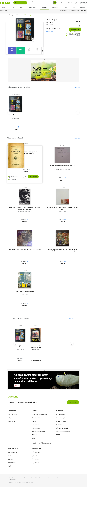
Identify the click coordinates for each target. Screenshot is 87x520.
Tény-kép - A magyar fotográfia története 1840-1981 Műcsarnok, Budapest (24, 208)
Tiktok (35, 460)
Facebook (36, 453)
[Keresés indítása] (54, 2)
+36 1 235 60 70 (12, 415)
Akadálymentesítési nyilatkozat (41, 443)
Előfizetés (83, 11)
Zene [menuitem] (66, 7)
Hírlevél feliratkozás (62, 428)
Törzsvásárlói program (63, 432)
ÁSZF (33, 438)
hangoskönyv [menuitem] (33, 7)
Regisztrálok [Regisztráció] (62, 2)
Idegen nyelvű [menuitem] (56, 7)
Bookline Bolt (12, 422)
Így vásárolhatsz (64, 11)
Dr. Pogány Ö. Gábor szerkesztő (62, 169)
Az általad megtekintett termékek (18, 87)
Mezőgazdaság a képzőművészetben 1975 (62, 166)
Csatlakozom (73, 403)
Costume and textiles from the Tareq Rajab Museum (36, 347)
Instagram (36, 456)
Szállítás (10, 459)
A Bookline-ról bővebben (39, 415)
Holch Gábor (25, 295)
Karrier (34, 422)
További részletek (49, 31)
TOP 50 (58, 435)
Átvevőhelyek (12, 463)
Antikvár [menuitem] (44, 7)
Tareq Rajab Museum (16, 115)
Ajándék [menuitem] (82, 7)
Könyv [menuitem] (3, 7)
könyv (35, 326)
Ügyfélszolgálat (75, 11)
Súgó (9, 466)
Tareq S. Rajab (15, 119)
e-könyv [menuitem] (22, 7)
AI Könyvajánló (20, 3)
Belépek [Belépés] (70, 2)
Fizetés (10, 456)
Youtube (35, 463)
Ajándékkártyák (60, 418)
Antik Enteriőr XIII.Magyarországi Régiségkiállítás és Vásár (62, 208)
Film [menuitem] (74, 7)
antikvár (16, 94)
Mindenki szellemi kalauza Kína (25, 291)
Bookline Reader (61, 422)
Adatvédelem (36, 435)
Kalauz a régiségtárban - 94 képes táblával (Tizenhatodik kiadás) (30, 153)
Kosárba (75, 30)
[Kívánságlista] (76, 3)
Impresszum (35, 425)
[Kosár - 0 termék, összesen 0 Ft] (83, 3)
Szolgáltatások (12, 453)
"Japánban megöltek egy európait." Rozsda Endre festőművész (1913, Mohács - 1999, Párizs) (62, 250)
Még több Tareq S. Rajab (21, 319)
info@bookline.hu (13, 418)
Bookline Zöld (36, 418)
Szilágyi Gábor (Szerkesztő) (25, 211)
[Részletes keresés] (30, 2)
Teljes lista (77, 87)
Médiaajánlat (36, 428)
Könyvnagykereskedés (38, 432)
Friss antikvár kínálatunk (15, 138)
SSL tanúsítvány (12, 479)
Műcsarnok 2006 (62, 211)
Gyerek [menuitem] (13, 7)
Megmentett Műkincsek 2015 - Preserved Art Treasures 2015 (25, 250)
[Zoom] (33, 40)
